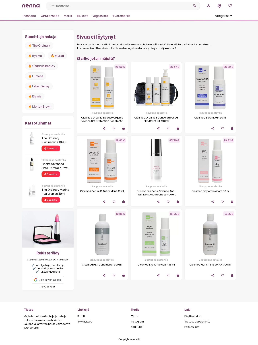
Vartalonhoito (50, 16)
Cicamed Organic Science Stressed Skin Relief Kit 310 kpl (156, 119)
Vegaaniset (100, 16)
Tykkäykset (84, 321)
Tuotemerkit (121, 16)
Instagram (137, 321)
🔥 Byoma (35, 56)
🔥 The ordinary (39, 46)
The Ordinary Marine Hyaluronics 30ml (55, 192)
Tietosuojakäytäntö (197, 321)
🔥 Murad (57, 56)
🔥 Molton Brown (39, 107)
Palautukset (191, 327)
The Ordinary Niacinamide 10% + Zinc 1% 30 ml (54, 140)
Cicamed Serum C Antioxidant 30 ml (102, 191)
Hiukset (82, 16)
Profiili (81, 316)
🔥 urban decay (38, 86)
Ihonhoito (29, 16)
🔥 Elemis (34, 96)
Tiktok (135, 316)
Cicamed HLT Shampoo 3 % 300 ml (210, 264)
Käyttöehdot (48, 286)
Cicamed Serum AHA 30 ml (210, 117)
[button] (48, 279)
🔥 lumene (35, 76)
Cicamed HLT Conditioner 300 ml (102, 264)
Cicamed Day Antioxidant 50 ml (210, 191)
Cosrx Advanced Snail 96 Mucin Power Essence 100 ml (56, 166)
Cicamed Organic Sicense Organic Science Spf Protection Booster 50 (102, 119)
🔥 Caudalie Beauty (41, 66)
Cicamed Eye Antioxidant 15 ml (156, 264)
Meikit (68, 16)
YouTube (137, 327)
